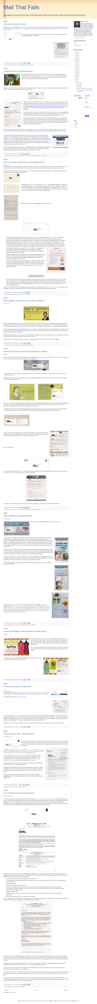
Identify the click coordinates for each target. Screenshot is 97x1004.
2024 (76, 79)
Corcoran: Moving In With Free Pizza (84, 88)
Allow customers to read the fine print (18, 516)
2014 (76, 61)
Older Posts (66, 990)
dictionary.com (15, 606)
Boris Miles (18, 326)
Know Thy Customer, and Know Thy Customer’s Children (25, 351)
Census (27, 155)
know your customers (52, 287)
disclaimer (20, 606)
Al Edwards (20, 323)
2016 (76, 64)
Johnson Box (12, 956)
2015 (76, 62)
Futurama (34, 74)
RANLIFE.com (27, 64)
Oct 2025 (78, 84)
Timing (22, 28)
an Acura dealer (24, 471)
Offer (46, 155)
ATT (21, 294)
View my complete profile (79, 37)
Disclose (37, 607)
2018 (76, 68)
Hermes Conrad (43, 75)
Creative (8, 165)
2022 (76, 75)
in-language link (31, 770)
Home (36, 990)
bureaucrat (52, 74)
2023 (76, 77)
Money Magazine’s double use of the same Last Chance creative (29, 692)
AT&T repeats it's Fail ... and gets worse (19, 734)
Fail (18, 28)
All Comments (78, 45)
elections (31, 345)
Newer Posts (6, 990)
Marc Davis (85, 21)
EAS (12, 537)
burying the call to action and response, (31, 749)
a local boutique (46, 638)
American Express (26, 509)
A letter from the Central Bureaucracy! (18, 71)
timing (32, 64)
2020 (76, 72)
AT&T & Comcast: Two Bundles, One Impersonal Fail (24, 162)
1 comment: (16, 153)
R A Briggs (23, 986)
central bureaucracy (33, 155)
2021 (76, 74)
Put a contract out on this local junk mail (19, 793)
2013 (76, 59)
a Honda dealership (10, 358)
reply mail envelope (21, 696)
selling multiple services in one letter (20, 751)
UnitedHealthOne (15, 377)
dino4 (69, 1000)
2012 (76, 57)
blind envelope (54, 237)
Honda (32, 509)
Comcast (66, 166)
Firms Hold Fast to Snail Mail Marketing (46, 799)
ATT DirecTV (23, 786)
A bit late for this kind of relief (15, 24)
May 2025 (78, 83)
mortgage (22, 64)
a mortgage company (25, 27)
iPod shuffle (31, 964)
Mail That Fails (21, 7)
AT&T (14, 168)
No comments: (16, 62)
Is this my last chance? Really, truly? (17, 687)
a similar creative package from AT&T (38, 184)
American (40, 88)
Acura (22, 509)
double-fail (25, 243)
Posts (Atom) (12, 992)
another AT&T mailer (58, 741)
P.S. (12, 763)
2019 (76, 70)
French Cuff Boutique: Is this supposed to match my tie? (25, 631)
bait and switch (36, 283)
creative (38, 155)
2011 (76, 55)
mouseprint (52, 521)
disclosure (27, 263)
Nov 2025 (78, 86)
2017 (76, 66)
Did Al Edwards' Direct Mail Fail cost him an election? (24, 301)
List (6, 354)
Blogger (77, 1000)
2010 (76, 53)
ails (20, 749)
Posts (76, 43)
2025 (76, 81)
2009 (76, 51)
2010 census (23, 155)
